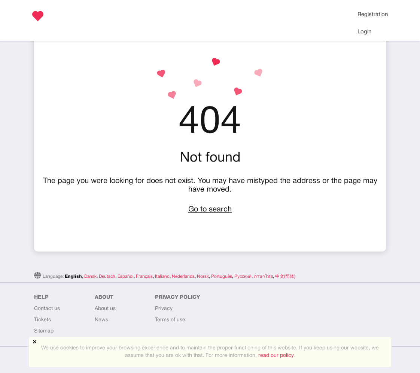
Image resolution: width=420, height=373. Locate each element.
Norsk (203, 276)
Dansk (90, 276)
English (73, 276)
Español (126, 276)
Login (364, 31)
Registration (372, 14)
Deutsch (107, 276)
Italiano (162, 276)
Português (221, 276)
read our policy (275, 355)
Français (144, 276)
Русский (243, 276)
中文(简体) (285, 276)
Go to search (210, 209)
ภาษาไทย (263, 276)
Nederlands (183, 276)
